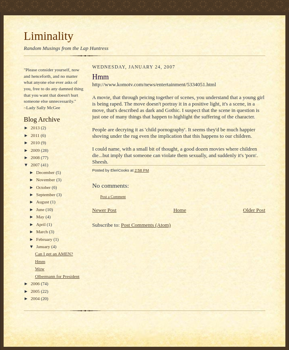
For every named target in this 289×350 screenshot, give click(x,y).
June (40, 209)
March (42, 231)
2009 (36, 150)
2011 (36, 135)
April (41, 224)
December (46, 172)
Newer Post (104, 210)
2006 (36, 283)
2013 (36, 127)
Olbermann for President (57, 276)
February (45, 239)
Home (179, 210)
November (46, 179)
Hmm (40, 261)
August (43, 201)
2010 (36, 142)
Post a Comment (113, 197)
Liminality (48, 35)
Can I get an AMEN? (54, 253)
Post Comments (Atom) (146, 225)
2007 (36, 164)
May (40, 216)
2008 (36, 157)
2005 (36, 291)
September (46, 194)
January (44, 246)
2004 (36, 298)
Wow (39, 268)
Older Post (254, 210)
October (44, 187)
